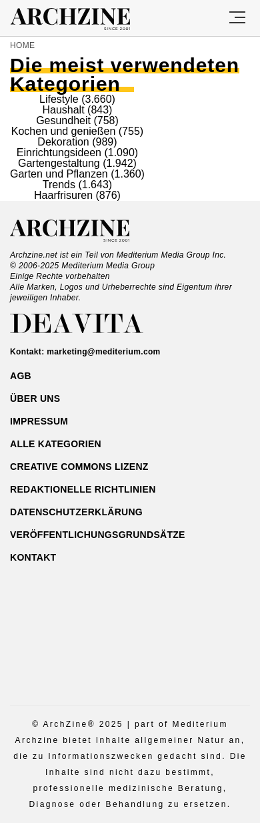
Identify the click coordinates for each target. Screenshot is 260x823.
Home (22, 45)
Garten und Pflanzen (59, 174)
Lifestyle (59, 99)
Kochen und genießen (63, 131)
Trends (59, 184)
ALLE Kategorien (55, 444)
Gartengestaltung (59, 163)
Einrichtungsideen (59, 152)
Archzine (82, 19)
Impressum (39, 421)
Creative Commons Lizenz (79, 466)
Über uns (35, 398)
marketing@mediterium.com (103, 351)
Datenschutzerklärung (76, 512)
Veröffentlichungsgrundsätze (97, 534)
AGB (20, 375)
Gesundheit (63, 120)
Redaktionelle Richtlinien (83, 489)
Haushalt (63, 109)
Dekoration (63, 142)
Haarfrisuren (63, 195)
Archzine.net (81, 231)
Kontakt (33, 557)
